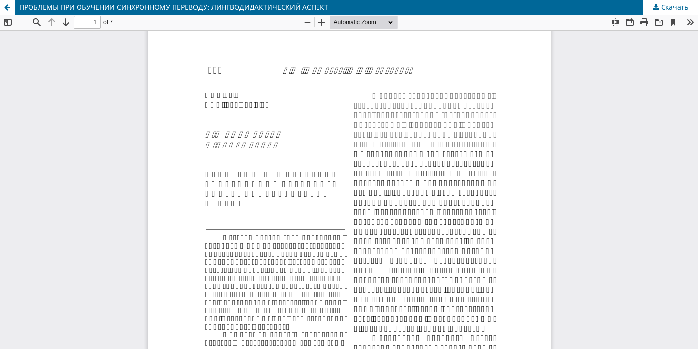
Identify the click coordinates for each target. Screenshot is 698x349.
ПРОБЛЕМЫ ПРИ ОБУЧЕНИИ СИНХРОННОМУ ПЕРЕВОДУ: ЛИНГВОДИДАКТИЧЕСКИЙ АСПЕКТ (173, 7)
